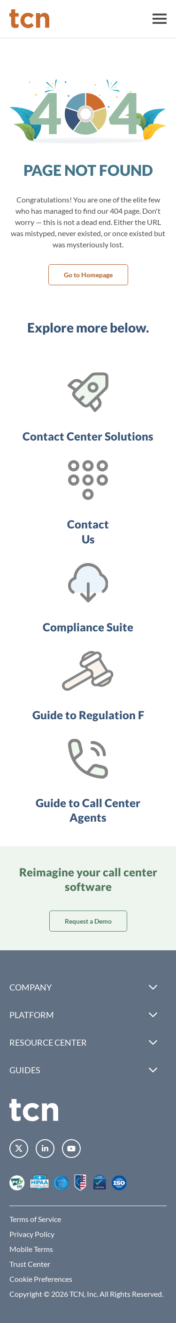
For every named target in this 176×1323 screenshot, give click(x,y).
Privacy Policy (31, 1233)
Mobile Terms (31, 1248)
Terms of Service (35, 1219)
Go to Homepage (88, 275)
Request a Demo (88, 921)
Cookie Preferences (40, 1278)
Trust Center (29, 1263)
